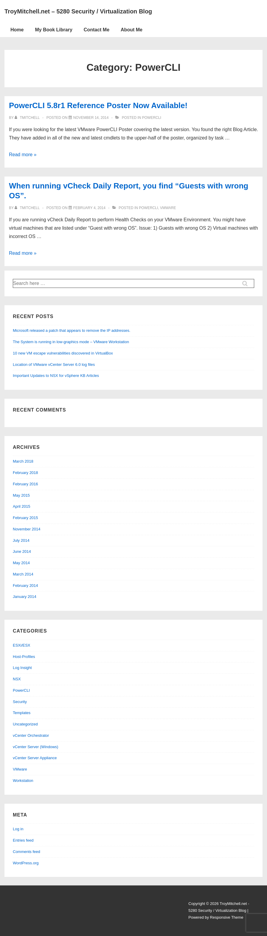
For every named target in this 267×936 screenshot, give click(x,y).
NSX (17, 679)
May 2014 (21, 563)
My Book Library (53, 29)
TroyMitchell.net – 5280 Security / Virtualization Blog (78, 11)
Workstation (23, 780)
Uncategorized (25, 724)
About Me (131, 29)
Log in (18, 829)
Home (17, 29)
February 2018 (25, 472)
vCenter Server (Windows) (35, 747)
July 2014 (21, 540)
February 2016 (25, 484)
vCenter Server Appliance (35, 758)
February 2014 (25, 585)
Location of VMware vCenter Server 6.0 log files (54, 364)
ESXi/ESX (21, 645)
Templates (21, 713)
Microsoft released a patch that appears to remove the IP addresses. (71, 330)
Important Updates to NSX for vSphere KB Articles (56, 375)
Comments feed (26, 851)
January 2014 (24, 596)
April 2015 (21, 506)
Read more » (23, 154)
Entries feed (23, 840)
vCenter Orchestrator (31, 735)
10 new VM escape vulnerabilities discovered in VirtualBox (63, 353)
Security (20, 701)
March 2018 (23, 461)
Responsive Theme (226, 917)
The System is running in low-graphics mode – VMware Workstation (71, 342)
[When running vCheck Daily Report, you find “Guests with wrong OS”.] (89, 208)
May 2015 (21, 495)
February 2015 (25, 517)
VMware (168, 208)
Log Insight (22, 667)
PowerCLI (151, 118)
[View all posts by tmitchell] (28, 118)
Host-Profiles (24, 656)
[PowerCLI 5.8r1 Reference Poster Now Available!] (91, 118)
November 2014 (27, 529)
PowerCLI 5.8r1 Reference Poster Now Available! (98, 105)
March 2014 (23, 574)
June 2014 (22, 551)
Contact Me (96, 29)
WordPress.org (25, 863)
